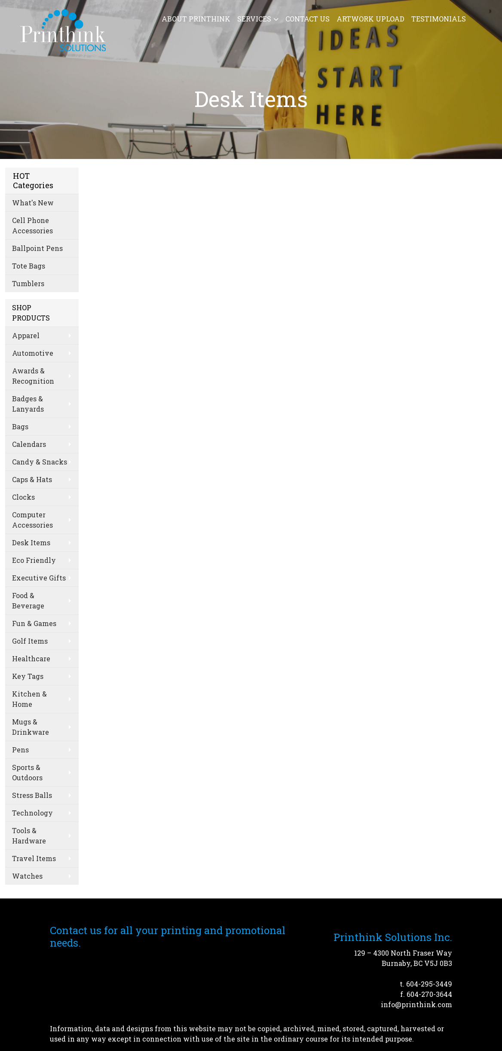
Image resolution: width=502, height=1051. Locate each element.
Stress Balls (32, 795)
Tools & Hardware (29, 835)
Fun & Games (34, 623)
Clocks (23, 496)
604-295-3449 (429, 983)
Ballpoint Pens (37, 248)
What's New (33, 202)
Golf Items (30, 640)
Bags (20, 426)
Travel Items (34, 858)
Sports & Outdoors (27, 772)
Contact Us (307, 18)
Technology (32, 812)
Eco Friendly (34, 560)
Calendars (29, 444)
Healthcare (31, 658)
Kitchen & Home (29, 699)
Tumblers (28, 283)
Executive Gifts (39, 577)
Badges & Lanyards (28, 403)
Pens (20, 749)
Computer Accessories (32, 519)
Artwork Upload (370, 18)
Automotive (32, 352)
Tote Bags (28, 265)
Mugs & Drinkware (30, 726)
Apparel (26, 335)
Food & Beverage (28, 600)
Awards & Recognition (33, 375)
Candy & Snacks (39, 461)
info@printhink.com (416, 1004)
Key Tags (27, 676)
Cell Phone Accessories (32, 225)
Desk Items (31, 542)
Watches (27, 875)
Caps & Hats (32, 479)
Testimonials (438, 18)
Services (254, 18)
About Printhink (196, 18)
